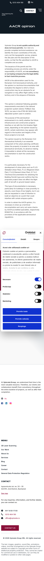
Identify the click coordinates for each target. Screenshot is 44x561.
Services (4, 457)
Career (4, 465)
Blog (3, 461)
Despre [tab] (36, 239)
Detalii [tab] (23, 239)
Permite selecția (22, 319)
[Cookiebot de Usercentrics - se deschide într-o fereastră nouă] (26, 232)
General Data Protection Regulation (15, 473)
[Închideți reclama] (40, 233)
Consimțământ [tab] (9, 239)
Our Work (5, 450)
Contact (4, 469)
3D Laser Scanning (8, 446)
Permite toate (22, 311)
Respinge (22, 326)
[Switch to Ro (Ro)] (32, 2)
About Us (5, 454)
